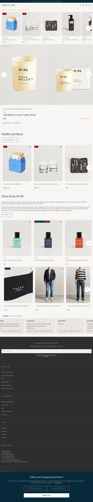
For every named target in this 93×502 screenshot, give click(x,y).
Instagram (4, 428)
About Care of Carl (6, 372)
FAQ (2, 408)
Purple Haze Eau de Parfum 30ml (44, 260)
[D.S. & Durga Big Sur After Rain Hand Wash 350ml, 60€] (71, 27)
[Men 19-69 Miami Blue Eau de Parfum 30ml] (17, 238)
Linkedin (3, 438)
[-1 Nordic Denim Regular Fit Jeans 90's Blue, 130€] (49, 289)
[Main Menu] (90, 5)
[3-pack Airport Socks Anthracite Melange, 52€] (18, 289)
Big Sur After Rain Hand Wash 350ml (70, 39)
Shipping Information (7, 402)
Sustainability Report (7, 388)
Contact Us (4, 405)
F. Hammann (46, 37)
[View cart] (86, 5)
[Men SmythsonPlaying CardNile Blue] (17, 163)
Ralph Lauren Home (28, 37)
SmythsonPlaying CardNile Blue (9, 39)
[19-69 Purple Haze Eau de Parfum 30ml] (48, 242)
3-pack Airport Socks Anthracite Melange (16, 306)
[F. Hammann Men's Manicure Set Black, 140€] (51, 27)
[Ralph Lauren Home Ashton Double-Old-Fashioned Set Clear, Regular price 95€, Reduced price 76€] (31, 27)
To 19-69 (7, 214)
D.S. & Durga (65, 37)
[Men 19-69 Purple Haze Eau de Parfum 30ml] (48, 238)
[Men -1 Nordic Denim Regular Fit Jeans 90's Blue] (49, 285)
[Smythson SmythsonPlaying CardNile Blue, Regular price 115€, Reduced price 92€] (11, 27)
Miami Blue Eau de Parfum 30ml (12, 260)
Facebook (4, 431)
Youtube (3, 434)
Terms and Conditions (7, 375)
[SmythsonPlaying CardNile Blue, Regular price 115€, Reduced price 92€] (17, 167)
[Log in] (80, 5)
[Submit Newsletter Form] (89, 351)
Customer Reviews (6, 411)
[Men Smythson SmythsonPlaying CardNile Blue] (11, 24)
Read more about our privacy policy (46, 356)
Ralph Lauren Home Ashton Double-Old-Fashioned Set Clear (46, 184)
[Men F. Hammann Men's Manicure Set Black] (51, 24)
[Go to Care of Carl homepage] (8, 5)
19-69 (4, 112)
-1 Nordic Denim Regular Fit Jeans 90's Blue (48, 306)
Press (3, 379)
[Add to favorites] (29, 147)
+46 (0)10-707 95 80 (9, 458)
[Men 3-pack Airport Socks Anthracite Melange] (18, 285)
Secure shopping (6, 385)
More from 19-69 (12, 196)
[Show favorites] (83, 5)
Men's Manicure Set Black (48, 39)
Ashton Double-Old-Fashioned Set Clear (31, 39)
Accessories (6, 46)
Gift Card (4, 415)
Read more (58, 482)
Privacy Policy (5, 382)
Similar (12, 134)
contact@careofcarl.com (13, 460)
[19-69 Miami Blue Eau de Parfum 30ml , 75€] (17, 242)
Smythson (5, 37)
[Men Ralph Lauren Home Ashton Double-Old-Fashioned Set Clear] (31, 24)
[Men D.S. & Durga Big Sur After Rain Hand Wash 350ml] (71, 24)
